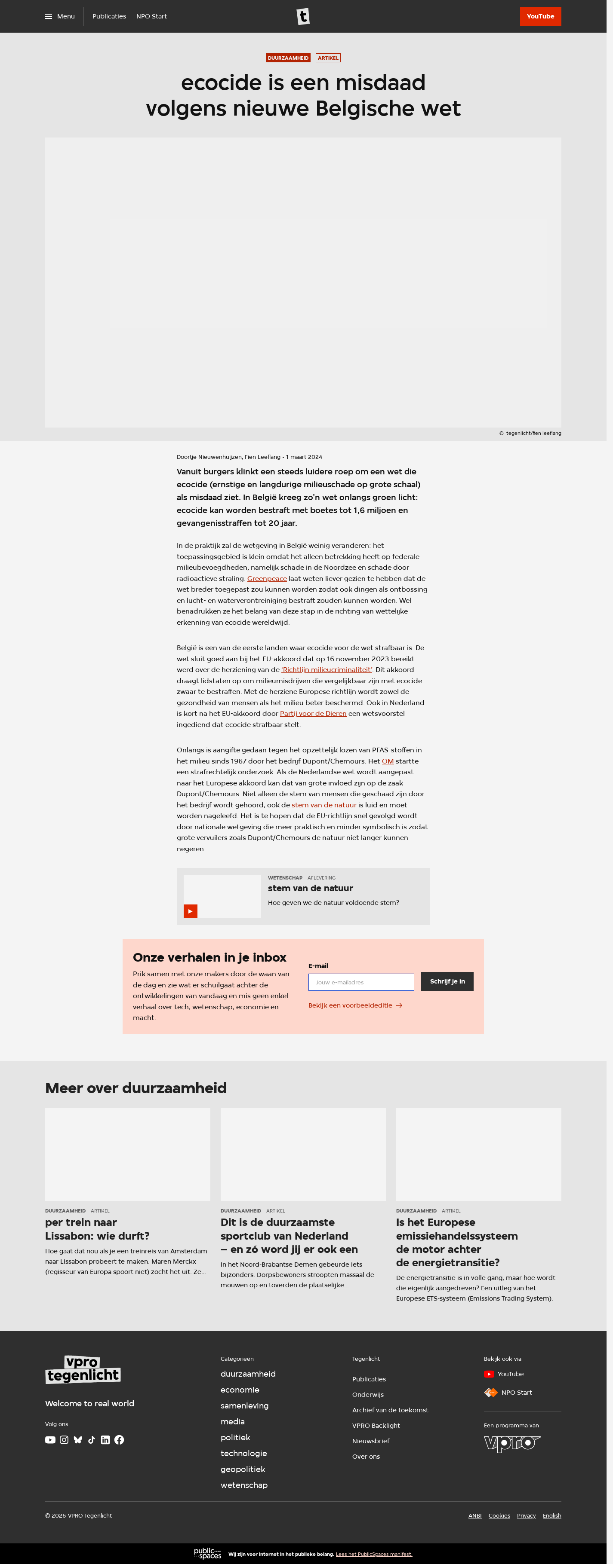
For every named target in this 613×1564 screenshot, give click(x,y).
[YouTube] (540, 16)
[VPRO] (512, 1444)
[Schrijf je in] (447, 981)
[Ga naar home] (303, 16)
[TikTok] (91, 1440)
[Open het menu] (60, 16)
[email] (361, 982)
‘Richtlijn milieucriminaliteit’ (326, 670)
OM (388, 761)
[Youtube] (50, 1440)
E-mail (318, 966)
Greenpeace (267, 578)
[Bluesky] (78, 1440)
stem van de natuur (324, 805)
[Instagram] (64, 1440)
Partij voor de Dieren (313, 713)
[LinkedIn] (105, 1440)
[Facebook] (119, 1440)
